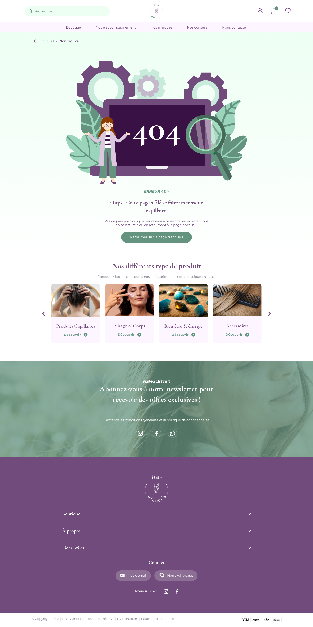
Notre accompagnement (116, 27)
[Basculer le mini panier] (273, 11)
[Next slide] (270, 314)
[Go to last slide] (43, 314)
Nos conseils (197, 27)
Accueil (48, 41)
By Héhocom (127, 619)
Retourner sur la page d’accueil (156, 237)
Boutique (73, 27)
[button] (156, 514)
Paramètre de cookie (157, 619)
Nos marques (161, 27)
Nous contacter (234, 27)
